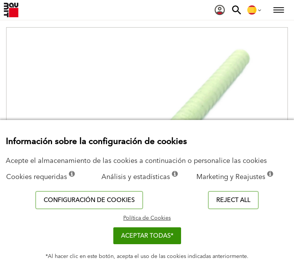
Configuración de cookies (89, 200)
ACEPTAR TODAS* (147, 235)
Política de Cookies (147, 218)
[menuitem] (219, 10)
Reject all (233, 200)
